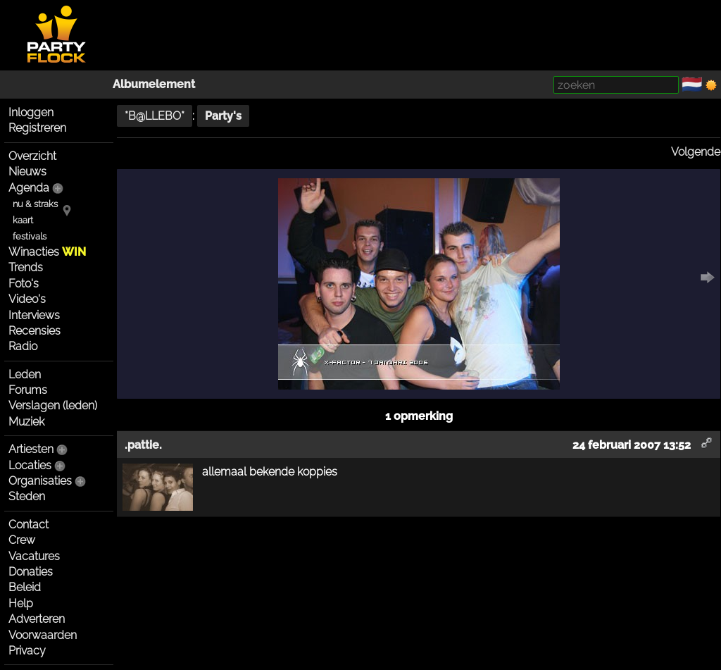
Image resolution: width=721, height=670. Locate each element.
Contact (28, 524)
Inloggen (31, 112)
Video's (27, 299)
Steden (26, 496)
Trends (25, 267)
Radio (22, 346)
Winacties (47, 252)
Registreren (37, 128)
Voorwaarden (42, 635)
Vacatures (34, 556)
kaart (23, 220)
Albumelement (154, 84)
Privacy (27, 650)
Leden (24, 374)
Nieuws (27, 171)
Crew (21, 540)
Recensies (34, 330)
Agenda (28, 187)
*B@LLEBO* (154, 116)
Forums (27, 390)
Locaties (29, 465)
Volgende (695, 152)
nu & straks (35, 204)
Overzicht (32, 156)
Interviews (34, 315)
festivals (29, 236)
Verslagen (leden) (52, 405)
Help (20, 603)
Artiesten (31, 449)
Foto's (23, 283)
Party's (223, 116)
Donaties (30, 571)
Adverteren (36, 619)
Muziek (26, 421)
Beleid (24, 587)
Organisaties (40, 481)
